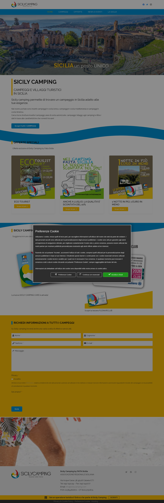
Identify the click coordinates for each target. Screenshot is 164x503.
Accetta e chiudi (116, 274)
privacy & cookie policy (99, 268)
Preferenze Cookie (63, 274)
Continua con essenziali (89, 274)
